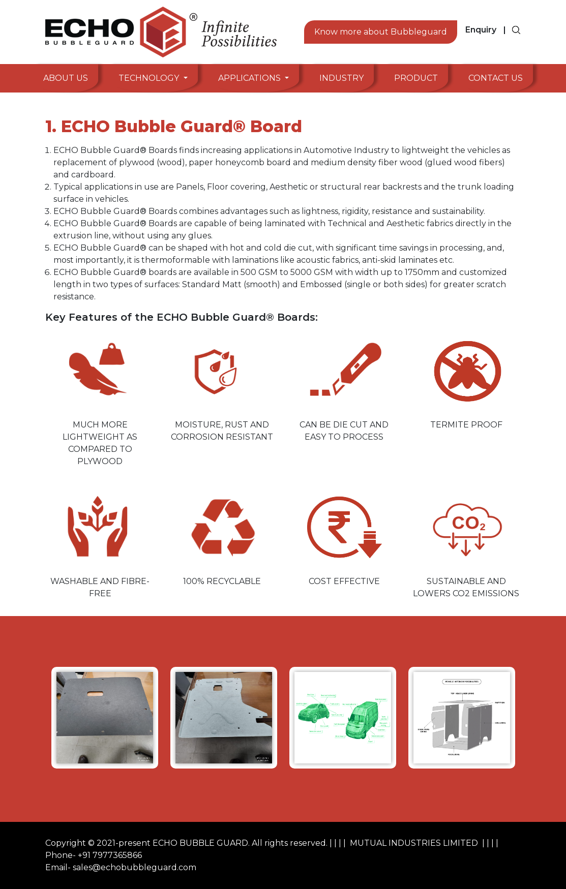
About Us (65, 78)
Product (416, 78)
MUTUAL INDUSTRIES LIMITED (414, 843)
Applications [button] (250, 78)
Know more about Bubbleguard (380, 32)
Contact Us (495, 78)
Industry (341, 78)
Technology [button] (149, 78)
